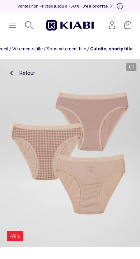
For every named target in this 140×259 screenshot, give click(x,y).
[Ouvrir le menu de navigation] (12, 25)
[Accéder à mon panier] (128, 25)
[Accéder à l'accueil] (70, 25)
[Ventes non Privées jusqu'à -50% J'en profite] (65, 6)
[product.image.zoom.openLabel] (70, 153)
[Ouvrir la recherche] (28, 25)
